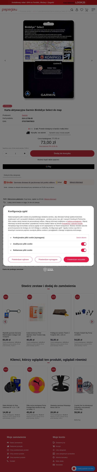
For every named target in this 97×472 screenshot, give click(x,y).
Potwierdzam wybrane (20, 260)
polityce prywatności (74, 221)
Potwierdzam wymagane (48, 260)
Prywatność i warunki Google (72, 223)
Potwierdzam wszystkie (76, 260)
